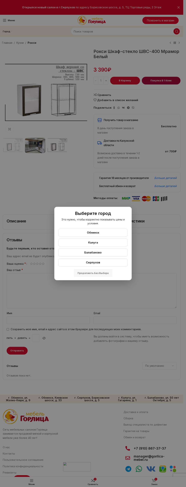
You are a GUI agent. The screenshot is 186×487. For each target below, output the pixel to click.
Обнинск (93, 232)
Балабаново (93, 252)
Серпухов (93, 262)
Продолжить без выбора (93, 273)
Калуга (93, 242)
